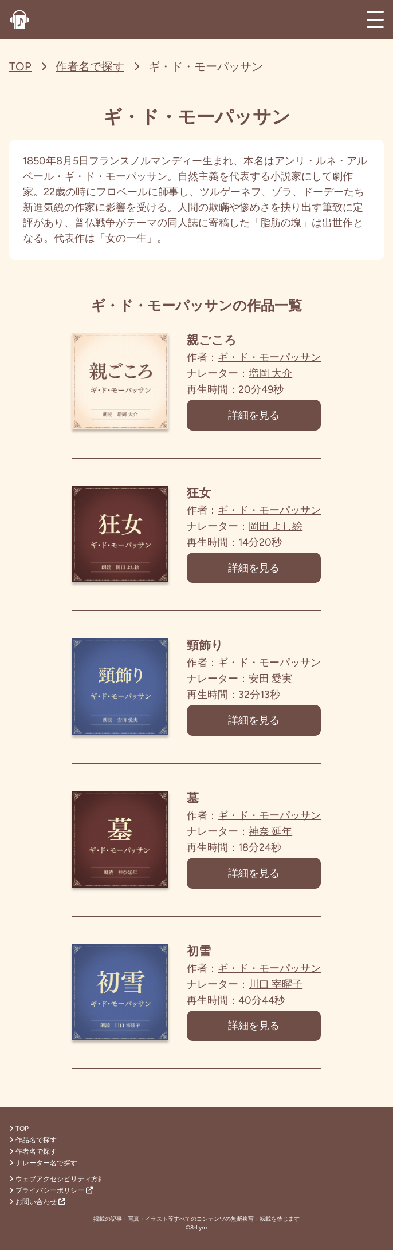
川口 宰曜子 (276, 985)
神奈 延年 (271, 832)
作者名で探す (90, 66)
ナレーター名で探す (43, 1163)
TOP (20, 66)
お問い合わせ (37, 1202)
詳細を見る (254, 415)
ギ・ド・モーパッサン (269, 357)
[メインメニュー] (375, 19)
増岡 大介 (271, 373)
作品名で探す (33, 1140)
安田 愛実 (271, 679)
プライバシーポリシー (51, 1190)
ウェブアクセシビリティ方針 (57, 1179)
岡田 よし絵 (276, 526)
